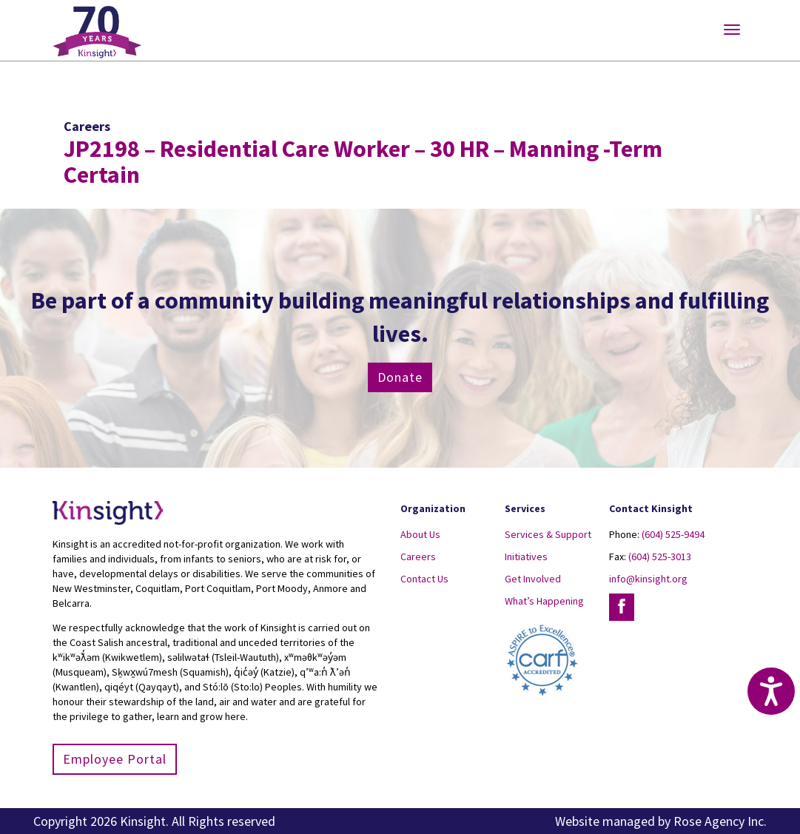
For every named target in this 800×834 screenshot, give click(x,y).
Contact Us (424, 578)
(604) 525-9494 (673, 534)
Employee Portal (115, 758)
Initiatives (526, 556)
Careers (418, 556)
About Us (420, 534)
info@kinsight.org (648, 578)
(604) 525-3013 (659, 556)
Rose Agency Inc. (720, 821)
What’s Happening (544, 601)
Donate (400, 377)
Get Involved (533, 578)
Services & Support (548, 534)
